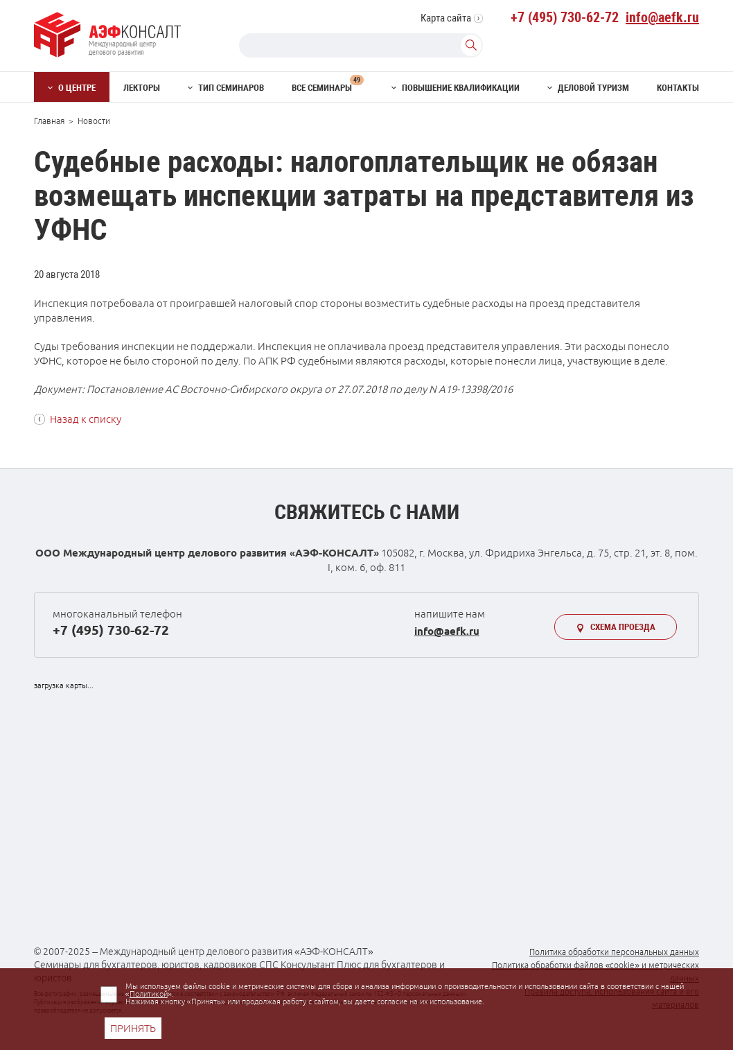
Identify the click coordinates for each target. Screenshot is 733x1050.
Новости (94, 120)
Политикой (149, 994)
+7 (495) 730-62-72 (565, 17)
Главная (49, 120)
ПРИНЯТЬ (133, 1028)
